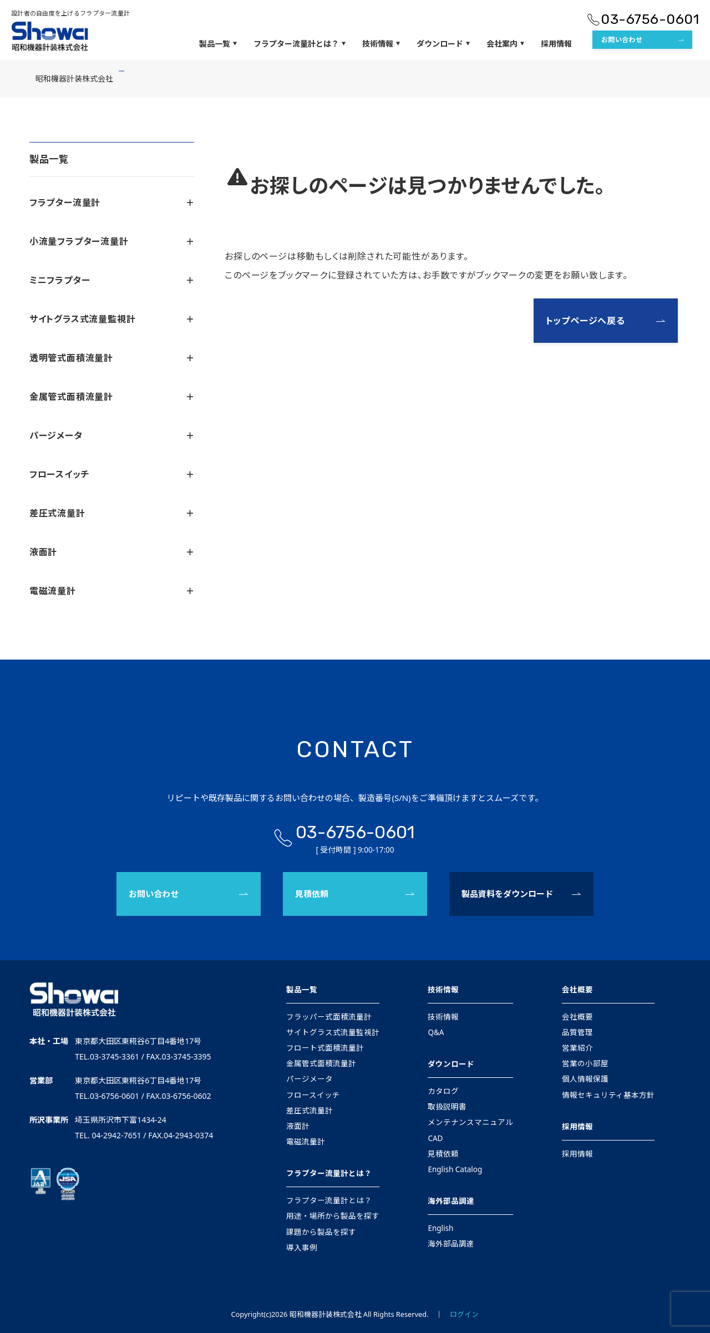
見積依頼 (311, 893)
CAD (435, 1138)
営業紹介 (577, 1048)
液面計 (111, 552)
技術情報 (381, 43)
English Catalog (455, 1169)
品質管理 (577, 1032)
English (440, 1228)
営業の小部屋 (585, 1063)
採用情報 (556, 43)
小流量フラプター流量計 (111, 241)
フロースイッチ (111, 474)
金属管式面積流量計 (111, 397)
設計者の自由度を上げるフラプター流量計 (70, 13)
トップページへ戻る (585, 321)
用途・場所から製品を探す (332, 1216)
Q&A (436, 1032)
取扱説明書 (447, 1107)
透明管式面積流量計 (111, 358)
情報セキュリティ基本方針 (608, 1095)
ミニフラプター (111, 280)
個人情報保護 (585, 1079)
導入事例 (301, 1248)
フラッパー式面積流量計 (329, 1017)
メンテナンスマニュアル (470, 1122)
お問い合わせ (621, 39)
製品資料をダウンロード (507, 893)
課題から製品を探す (321, 1232)
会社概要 (577, 990)
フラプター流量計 (111, 202)
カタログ (443, 1091)
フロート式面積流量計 (325, 1048)
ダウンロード (443, 43)
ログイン (464, 1314)
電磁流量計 (111, 591)
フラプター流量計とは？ (299, 43)
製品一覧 (218, 43)
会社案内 (505, 43)
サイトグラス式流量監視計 (111, 319)
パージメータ (111, 435)
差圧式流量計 (111, 513)
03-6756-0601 (650, 19)
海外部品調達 (451, 1201)
